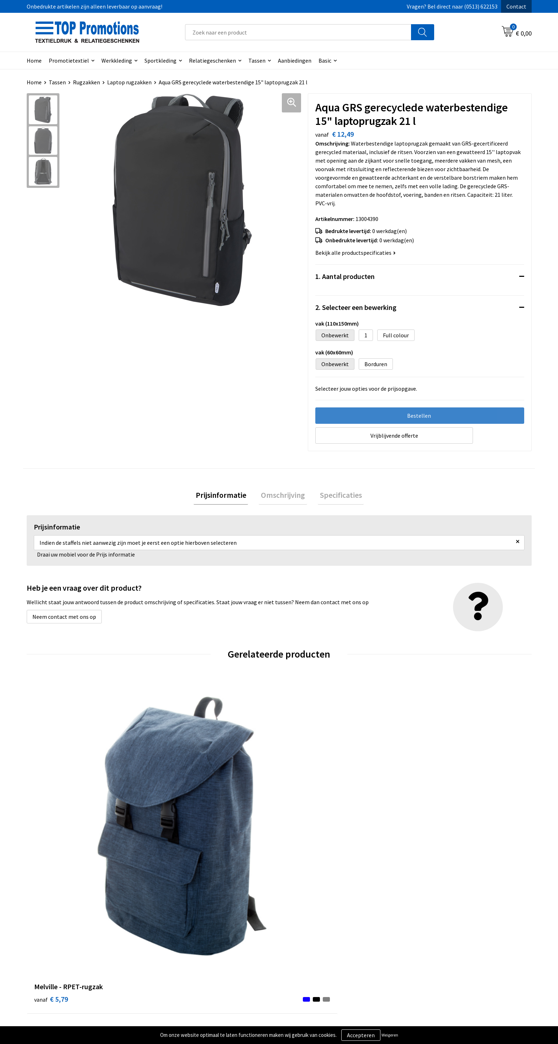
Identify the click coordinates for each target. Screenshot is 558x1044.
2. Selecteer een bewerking (355, 307)
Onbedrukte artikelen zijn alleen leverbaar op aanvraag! (94, 6)
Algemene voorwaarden (317, 927)
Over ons (173, 927)
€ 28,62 (305, 816)
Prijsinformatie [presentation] (225, 496)
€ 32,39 (431, 816)
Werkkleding (116, 60)
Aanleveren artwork (437, 938)
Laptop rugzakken (129, 82)
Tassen (256, 60)
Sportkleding (160, 60)
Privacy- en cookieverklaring (322, 938)
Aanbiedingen (294, 60)
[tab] (225, 496)
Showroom (426, 927)
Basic (325, 60)
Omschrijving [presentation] (283, 496)
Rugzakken (86, 82)
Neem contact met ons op (64, 618)
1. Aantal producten (345, 276)
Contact (516, 6)
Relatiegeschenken (212, 60)
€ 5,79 (51, 816)
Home (34, 60)
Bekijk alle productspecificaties (355, 252)
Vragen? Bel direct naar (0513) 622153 (452, 6)
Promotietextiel (69, 60)
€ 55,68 (179, 816)
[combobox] (298, 32)
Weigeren (389, 1035)
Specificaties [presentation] (337, 496)
